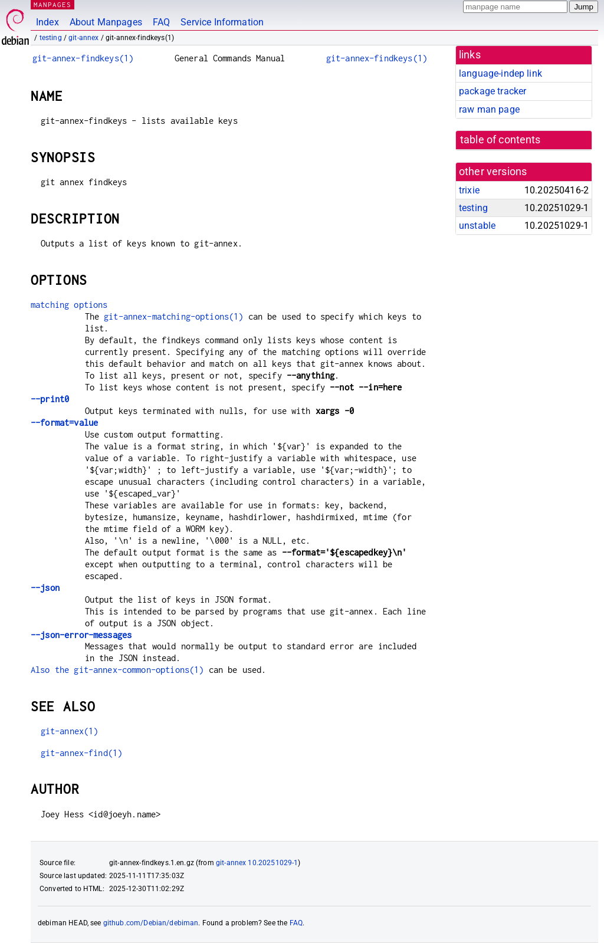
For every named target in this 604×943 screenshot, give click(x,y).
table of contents (500, 140)
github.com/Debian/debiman (151, 923)
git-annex (83, 38)
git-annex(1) (70, 731)
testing (51, 38)
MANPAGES (52, 4)
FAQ (161, 22)
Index (47, 22)
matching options (69, 305)
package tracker (492, 91)
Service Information (222, 22)
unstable (477, 225)
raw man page (489, 109)
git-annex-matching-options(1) (173, 316)
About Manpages (106, 22)
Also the (52, 670)
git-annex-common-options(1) (138, 670)
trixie (469, 190)
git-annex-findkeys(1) (82, 58)
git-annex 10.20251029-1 (257, 863)
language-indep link (500, 73)
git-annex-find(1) (82, 753)
